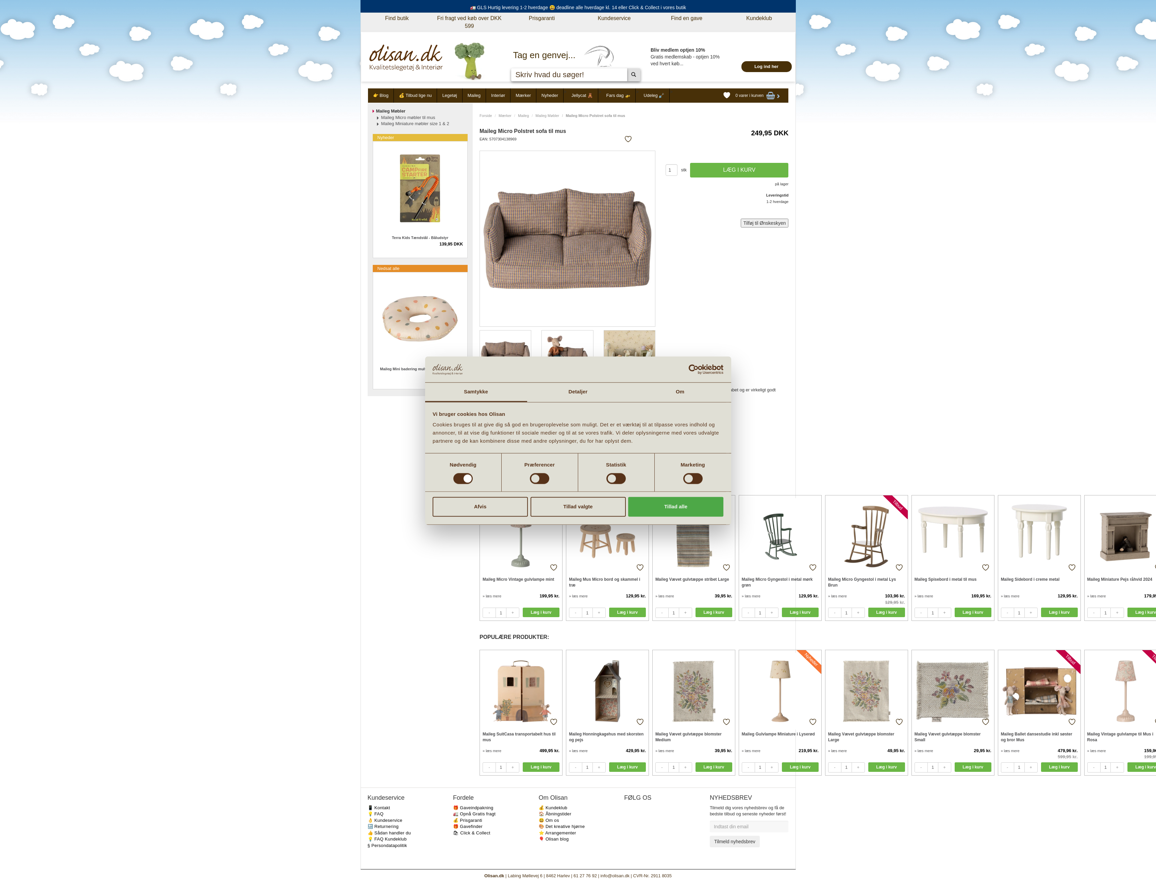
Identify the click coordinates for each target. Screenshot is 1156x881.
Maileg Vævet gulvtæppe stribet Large (692, 579)
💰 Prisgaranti (467, 820)
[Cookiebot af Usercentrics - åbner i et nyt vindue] (693, 369)
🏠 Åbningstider (555, 813)
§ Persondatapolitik (387, 845)
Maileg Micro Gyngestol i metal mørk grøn (777, 582)
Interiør (498, 95)
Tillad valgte (577, 507)
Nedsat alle (389, 268)
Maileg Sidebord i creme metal (1030, 579)
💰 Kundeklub (553, 807)
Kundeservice (614, 18)
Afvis (480, 507)
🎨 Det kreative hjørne (562, 826)
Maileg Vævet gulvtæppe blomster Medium (688, 737)
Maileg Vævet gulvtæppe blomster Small (948, 737)
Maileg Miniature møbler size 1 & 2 (415, 123)
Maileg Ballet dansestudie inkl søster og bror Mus (1036, 737)
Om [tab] (680, 392)
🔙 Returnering (383, 826)
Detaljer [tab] (578, 392)
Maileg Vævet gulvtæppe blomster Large (861, 737)
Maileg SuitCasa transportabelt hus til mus (519, 737)
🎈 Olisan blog (554, 839)
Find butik (396, 18)
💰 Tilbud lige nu (415, 95)
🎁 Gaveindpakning (473, 807)
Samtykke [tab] (476, 392)
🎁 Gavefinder (468, 826)
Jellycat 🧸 (582, 95)
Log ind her (766, 66)
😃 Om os (549, 820)
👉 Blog (381, 95)
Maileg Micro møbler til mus (408, 117)
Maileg (474, 95)
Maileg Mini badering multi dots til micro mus (420, 369)
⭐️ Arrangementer (557, 832)
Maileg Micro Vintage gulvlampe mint (518, 579)
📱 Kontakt (379, 807)
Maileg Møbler (547, 116)
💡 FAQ (376, 813)
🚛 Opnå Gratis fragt (474, 813)
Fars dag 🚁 (618, 95)
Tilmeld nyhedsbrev (734, 841)
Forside (486, 116)
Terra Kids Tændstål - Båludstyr (420, 238)
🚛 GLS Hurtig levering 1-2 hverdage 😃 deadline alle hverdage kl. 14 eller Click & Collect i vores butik (578, 7)
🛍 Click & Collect (471, 832)
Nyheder (549, 95)
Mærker (523, 95)
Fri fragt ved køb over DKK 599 (469, 22)
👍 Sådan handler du (389, 832)
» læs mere (492, 596)
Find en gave (687, 18)
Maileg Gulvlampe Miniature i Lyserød (778, 734)
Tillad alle (675, 507)
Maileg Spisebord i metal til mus (946, 579)
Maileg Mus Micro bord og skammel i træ (604, 582)
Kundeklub (759, 18)
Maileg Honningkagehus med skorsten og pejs (606, 737)
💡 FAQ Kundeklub (387, 839)
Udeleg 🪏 (654, 95)
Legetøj (449, 95)
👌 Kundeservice (385, 820)
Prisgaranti (542, 18)
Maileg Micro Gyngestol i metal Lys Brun (862, 582)
